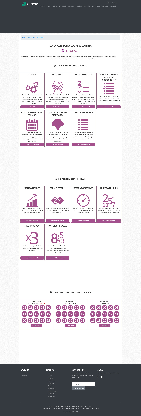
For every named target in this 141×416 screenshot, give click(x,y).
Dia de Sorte (62, 6)
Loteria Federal (95, 6)
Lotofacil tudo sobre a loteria (35, 37)
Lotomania (71, 6)
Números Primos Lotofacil (108, 220)
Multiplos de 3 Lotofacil (32, 258)
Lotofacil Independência (109, 107)
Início (23, 37)
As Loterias (30, 4)
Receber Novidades (78, 388)
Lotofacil (55, 6)
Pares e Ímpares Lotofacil (57, 220)
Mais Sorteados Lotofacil (32, 220)
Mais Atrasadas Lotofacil (83, 220)
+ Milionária (112, 6)
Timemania (87, 6)
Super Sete (105, 6)
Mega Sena (43, 6)
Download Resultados (57, 144)
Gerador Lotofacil (32, 107)
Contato (114, 2)
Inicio (108, 2)
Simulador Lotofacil (58, 107)
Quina (50, 6)
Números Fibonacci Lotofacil (58, 258)
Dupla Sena (79, 6)
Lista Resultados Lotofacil (83, 144)
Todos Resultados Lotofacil (83, 107)
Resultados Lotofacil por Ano (32, 144)
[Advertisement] (70, 20)
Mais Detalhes (36, 325)
